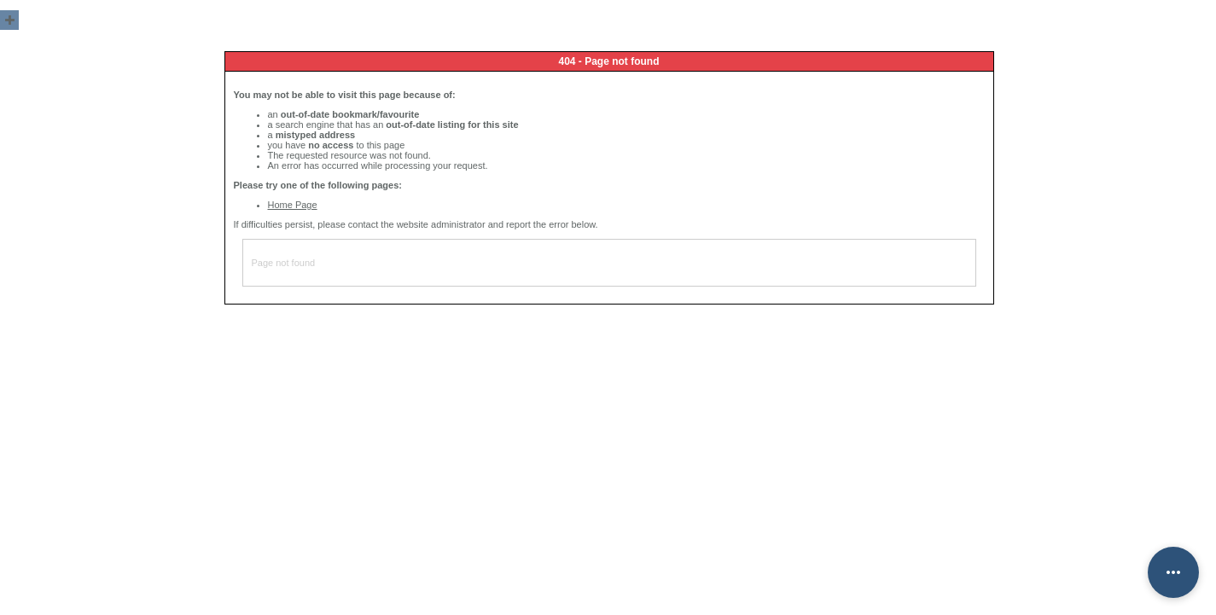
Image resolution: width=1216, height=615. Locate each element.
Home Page (292, 205)
